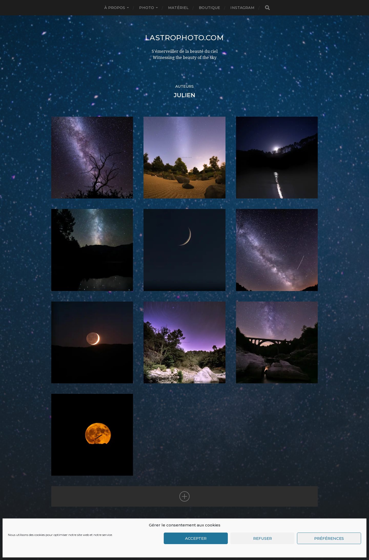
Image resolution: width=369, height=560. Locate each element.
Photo (146, 7)
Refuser (262, 538)
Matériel (178, 7)
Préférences (329, 538)
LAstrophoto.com (184, 37)
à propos (114, 7)
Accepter (196, 538)
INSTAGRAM (242, 7)
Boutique (209, 7)
